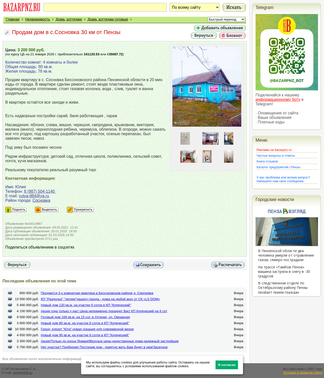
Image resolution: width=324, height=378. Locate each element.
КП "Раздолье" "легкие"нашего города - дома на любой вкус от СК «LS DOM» (100, 299)
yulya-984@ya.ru (34, 196)
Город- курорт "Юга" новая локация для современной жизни (87, 329)
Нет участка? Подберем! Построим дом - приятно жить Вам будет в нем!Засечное (104, 347)
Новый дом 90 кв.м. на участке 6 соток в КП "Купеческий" (85, 335)
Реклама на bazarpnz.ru (274, 150)
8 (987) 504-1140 (40, 191)
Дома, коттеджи (69, 19)
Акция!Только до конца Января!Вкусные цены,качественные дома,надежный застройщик (110, 341)
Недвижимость (37, 19)
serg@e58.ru (22, 372)
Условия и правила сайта (302, 372)
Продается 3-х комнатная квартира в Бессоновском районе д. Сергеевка (97, 293)
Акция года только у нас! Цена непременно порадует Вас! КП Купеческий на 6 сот (104, 311)
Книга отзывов (267, 161)
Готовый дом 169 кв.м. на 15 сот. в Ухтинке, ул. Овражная (85, 317)
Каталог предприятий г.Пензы (278, 167)
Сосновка (41, 200)
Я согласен (227, 365)
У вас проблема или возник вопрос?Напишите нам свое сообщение (283, 179)
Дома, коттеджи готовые (108, 19)
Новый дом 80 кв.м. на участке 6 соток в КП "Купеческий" (85, 323)
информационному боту (278, 99)
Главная (12, 19)
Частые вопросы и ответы (276, 155)
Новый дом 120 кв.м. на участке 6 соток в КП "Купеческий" (86, 305)
